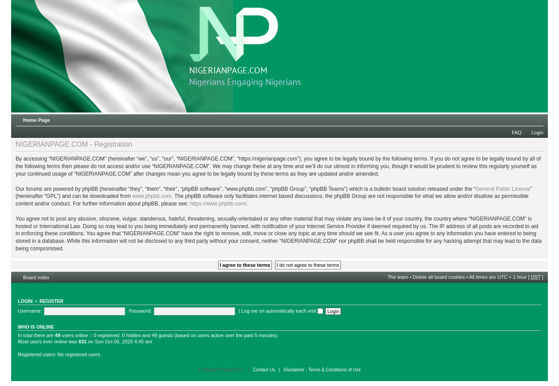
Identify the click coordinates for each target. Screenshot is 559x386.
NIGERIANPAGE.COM (233, 41)
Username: (30, 311)
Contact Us (264, 369)
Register (52, 301)
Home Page (36, 120)
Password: (140, 311)
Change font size (537, 118)
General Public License (502, 189)
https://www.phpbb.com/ (218, 204)
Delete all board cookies (439, 277)
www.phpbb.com (151, 196)
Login (537, 132)
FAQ (517, 132)
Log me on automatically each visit (282, 311)
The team (398, 277)
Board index (36, 277)
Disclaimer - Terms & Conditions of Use (322, 369)
